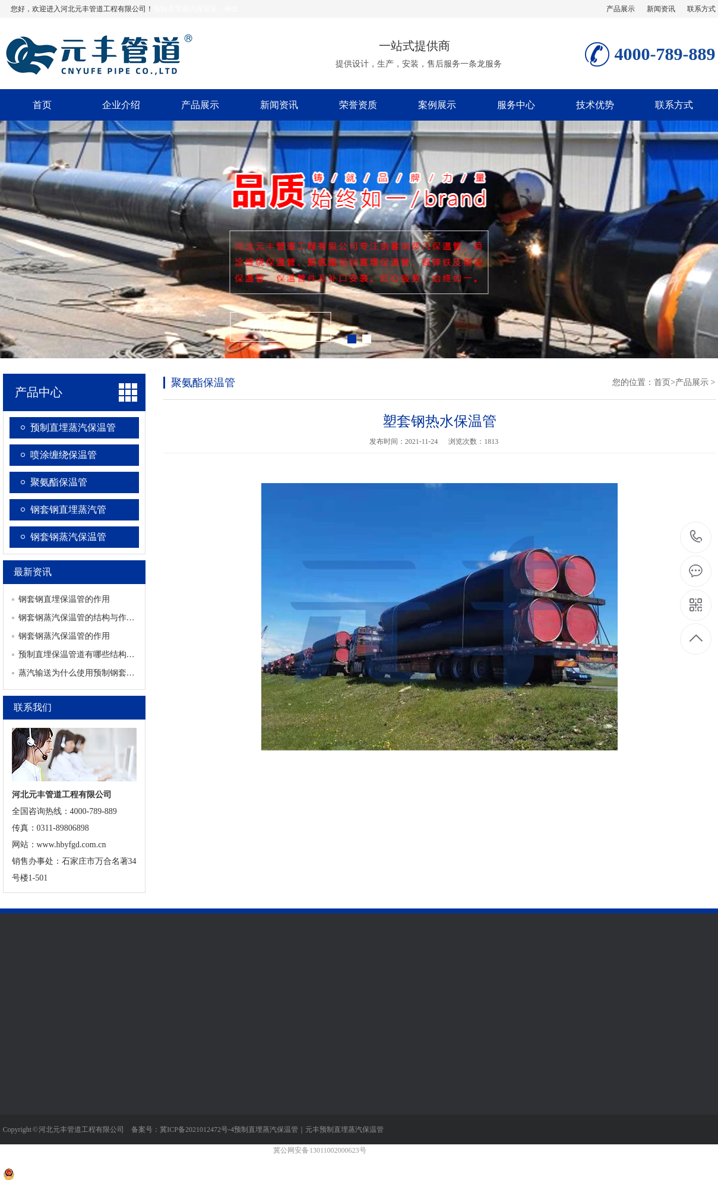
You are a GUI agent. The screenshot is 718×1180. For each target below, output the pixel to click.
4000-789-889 (696, 537)
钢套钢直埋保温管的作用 (64, 599)
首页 (42, 105)
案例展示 (437, 105)
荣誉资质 (358, 105)
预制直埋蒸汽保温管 (73, 427)
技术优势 (595, 105)
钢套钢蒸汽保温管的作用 (64, 636)
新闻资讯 (661, 9)
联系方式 (701, 9)
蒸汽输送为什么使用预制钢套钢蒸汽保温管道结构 (109, 672)
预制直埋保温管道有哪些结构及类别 (84, 654)
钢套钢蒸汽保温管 (68, 537)
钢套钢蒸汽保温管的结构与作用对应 (84, 617)
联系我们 (33, 707)
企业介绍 (121, 105)
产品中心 (38, 392)
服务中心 (516, 105)
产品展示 (620, 9)
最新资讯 (33, 572)
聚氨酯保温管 (58, 482)
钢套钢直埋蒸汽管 (68, 509)
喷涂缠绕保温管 (63, 455)
